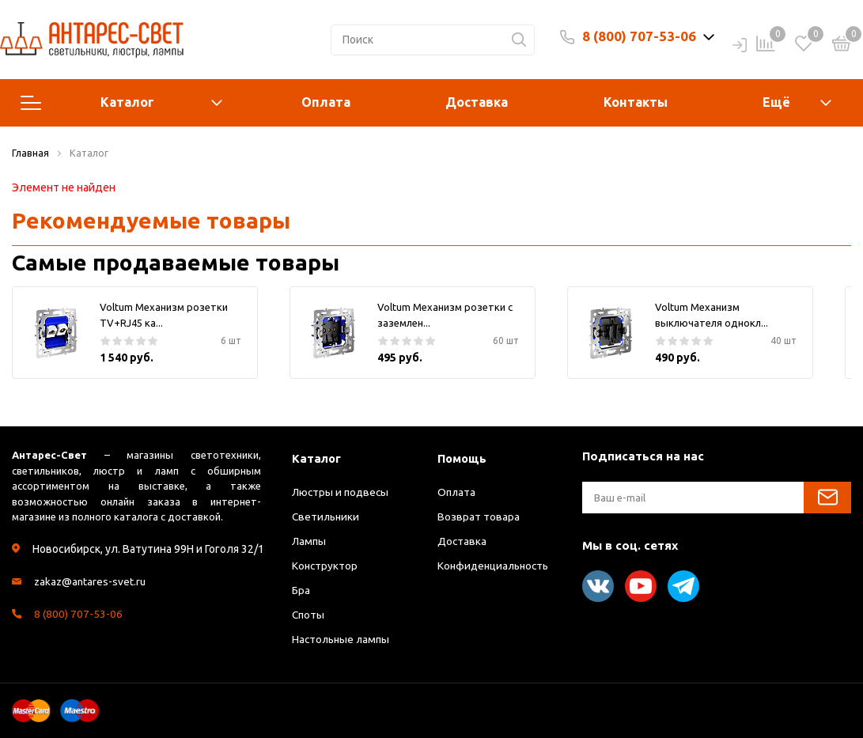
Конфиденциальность (496, 565)
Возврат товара (478, 516)
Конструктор (325, 565)
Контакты (636, 102)
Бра (301, 590)
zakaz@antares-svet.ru (91, 581)
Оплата (325, 102)
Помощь (462, 458)
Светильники (327, 516)
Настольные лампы (343, 639)
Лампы (309, 541)
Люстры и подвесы (342, 492)
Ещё (776, 102)
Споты (309, 614)
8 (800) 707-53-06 (639, 36)
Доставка (476, 102)
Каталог (121, 103)
